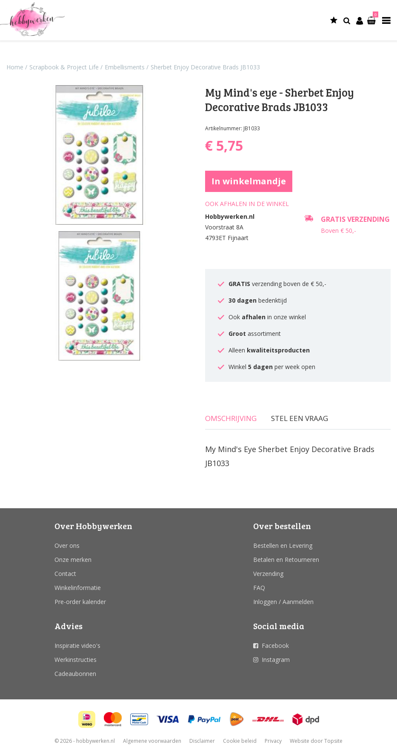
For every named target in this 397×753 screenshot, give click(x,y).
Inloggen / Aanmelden (283, 602)
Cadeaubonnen (75, 674)
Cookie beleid (240, 740)
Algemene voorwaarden (152, 740)
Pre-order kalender (80, 602)
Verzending (268, 574)
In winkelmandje (248, 181)
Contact (65, 574)
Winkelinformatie (77, 588)
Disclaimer (202, 740)
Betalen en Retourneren (286, 559)
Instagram (276, 660)
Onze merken (72, 559)
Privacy (273, 740)
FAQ (259, 588)
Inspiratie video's (77, 645)
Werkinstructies (75, 660)
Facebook (275, 645)
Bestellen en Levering (282, 545)
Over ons (67, 545)
